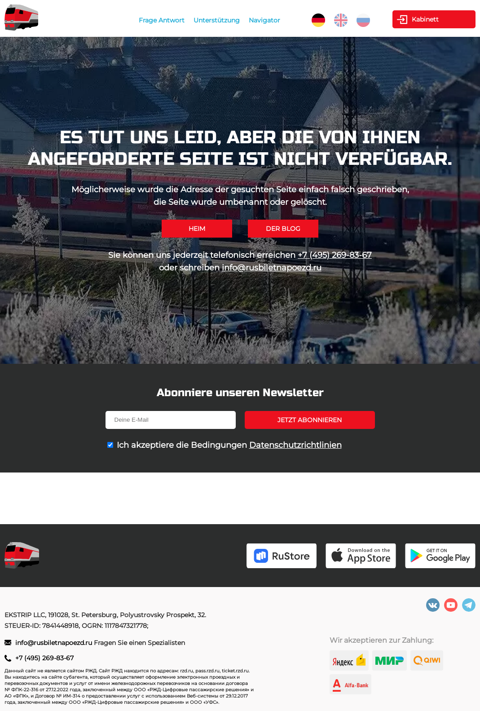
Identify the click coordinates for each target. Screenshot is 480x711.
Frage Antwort (162, 20)
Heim (197, 229)
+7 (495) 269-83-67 (335, 255)
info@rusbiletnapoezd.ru (271, 268)
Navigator (264, 20)
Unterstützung (217, 20)
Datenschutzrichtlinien (295, 445)
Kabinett (425, 19)
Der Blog (283, 229)
